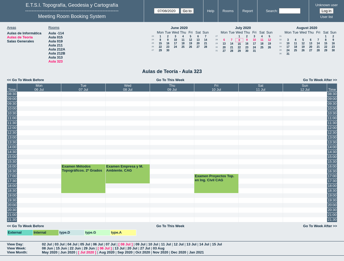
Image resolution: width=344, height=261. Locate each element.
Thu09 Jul (172, 88)
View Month (16, 252)
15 (160, 43)
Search (271, 11)
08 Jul (126, 244)
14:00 (12, 147)
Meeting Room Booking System (72, 16)
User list (326, 17)
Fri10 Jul (216, 88)
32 (280, 39)
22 (160, 46)
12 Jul (179, 244)
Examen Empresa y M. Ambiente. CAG (124, 168)
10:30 (12, 113)
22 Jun (75, 248)
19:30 (12, 200)
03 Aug (158, 248)
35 (280, 50)
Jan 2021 (196, 252)
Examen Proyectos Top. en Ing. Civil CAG (214, 178)
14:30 (12, 152)
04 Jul (72, 244)
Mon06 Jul (39, 88)
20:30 (12, 210)
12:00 (12, 128)
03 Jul (59, 244)
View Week (16, 248)
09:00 (12, 99)
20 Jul (132, 248)
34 (280, 46)
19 (190, 43)
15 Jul (217, 244)
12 (190, 39)
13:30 (12, 142)
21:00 (12, 215)
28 (205, 46)
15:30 (12, 162)
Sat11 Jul (261, 88)
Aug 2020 (107, 252)
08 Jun (47, 248)
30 (167, 50)
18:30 (12, 191)
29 (160, 50)
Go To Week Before (28, 80)
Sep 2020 (124, 252)
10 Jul (153, 244)
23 (153, 36)
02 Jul (47, 244)
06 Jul (98, 244)
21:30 (12, 220)
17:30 (12, 181)
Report (247, 11)
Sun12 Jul (305, 88)
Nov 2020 (160, 252)
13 (197, 39)
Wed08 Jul (127, 88)
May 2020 (50, 252)
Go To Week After (317, 80)
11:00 (12, 118)
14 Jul (204, 244)
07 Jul (111, 244)
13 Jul (191, 244)
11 (182, 39)
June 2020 (179, 28)
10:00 (12, 108)
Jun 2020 (67, 252)
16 (167, 43)
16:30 (12, 171)
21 (205, 43)
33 (280, 43)
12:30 (12, 132)
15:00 (12, 157)
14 (205, 39)
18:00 (12, 186)
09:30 (12, 104)
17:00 (12, 176)
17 (175, 43)
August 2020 (306, 28)
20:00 (12, 205)
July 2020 (243, 28)
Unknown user (326, 5)
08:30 (12, 94)
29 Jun (89, 248)
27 (197, 46)
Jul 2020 (87, 252)
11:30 (12, 123)
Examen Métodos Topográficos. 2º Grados (82, 168)
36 (280, 53)
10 (175, 39)
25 (153, 43)
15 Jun (61, 248)
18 (182, 43)
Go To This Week (170, 80)
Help (210, 11)
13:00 (12, 137)
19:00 (12, 195)
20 (197, 43)
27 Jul (145, 248)
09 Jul (140, 244)
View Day (14, 244)
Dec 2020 (178, 252)
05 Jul (85, 244)
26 (153, 46)
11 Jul (166, 244)
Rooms (228, 11)
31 (217, 50)
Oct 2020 (142, 252)
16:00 (12, 166)
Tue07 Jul (83, 88)
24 (153, 39)
